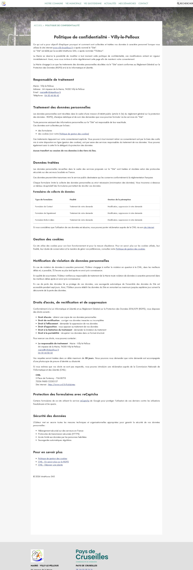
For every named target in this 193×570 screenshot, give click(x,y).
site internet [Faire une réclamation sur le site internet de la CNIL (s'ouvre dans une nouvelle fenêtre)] (149, 227)
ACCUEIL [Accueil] (38, 25)
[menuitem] (54, 3)
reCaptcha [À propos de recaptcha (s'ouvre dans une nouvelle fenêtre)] (84, 400)
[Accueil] (3, 3)
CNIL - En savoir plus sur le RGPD (53, 461)
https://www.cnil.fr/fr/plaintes (61, 384)
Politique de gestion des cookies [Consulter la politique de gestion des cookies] (130, 248)
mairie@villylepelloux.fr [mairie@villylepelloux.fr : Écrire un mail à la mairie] (50, 92)
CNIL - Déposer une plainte (50, 464)
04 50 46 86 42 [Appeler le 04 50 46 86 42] (52, 95)
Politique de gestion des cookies (73, 133)
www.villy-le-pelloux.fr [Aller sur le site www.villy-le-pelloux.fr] (63, 47)
